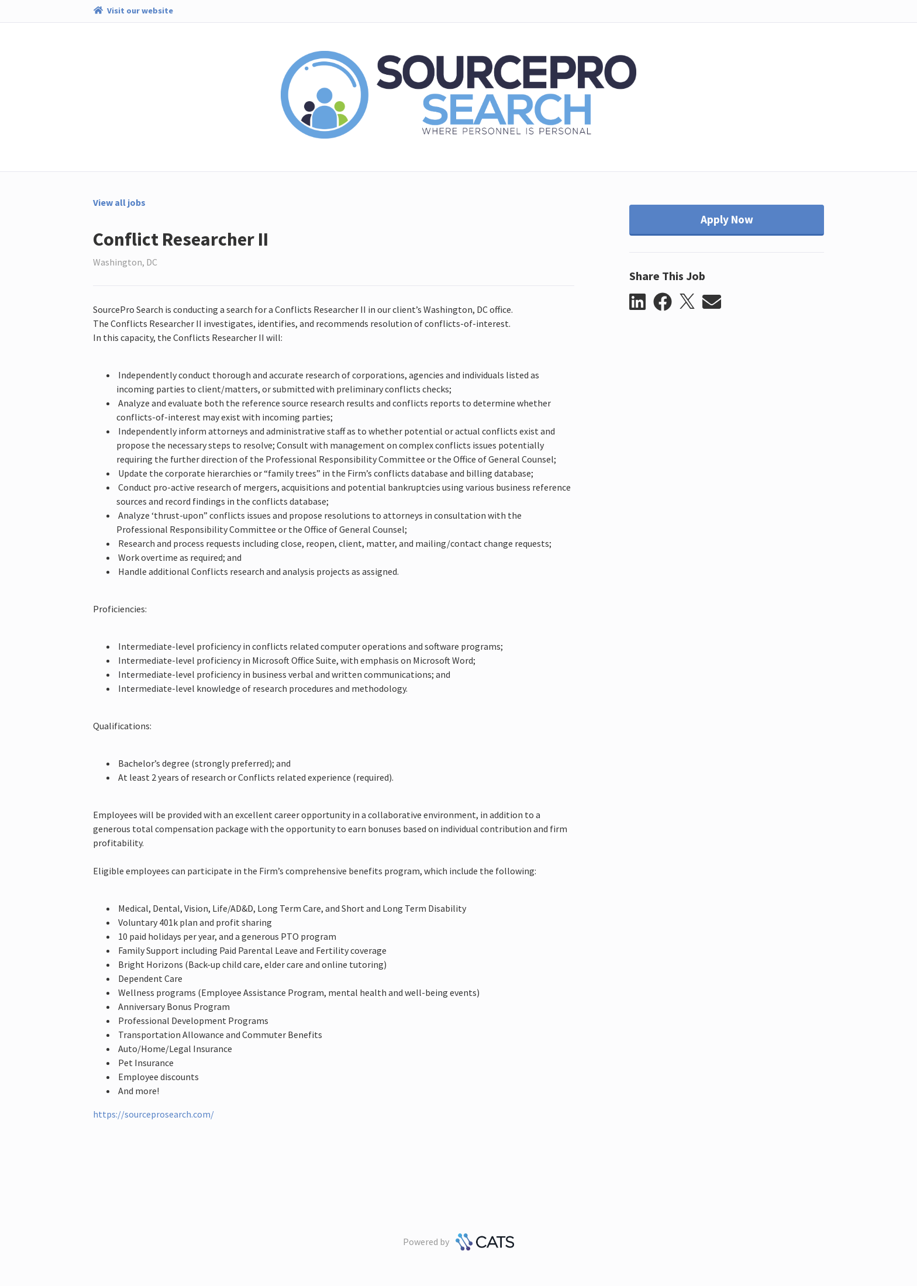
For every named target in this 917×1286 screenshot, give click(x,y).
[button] (641, 302)
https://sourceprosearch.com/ (153, 1114)
